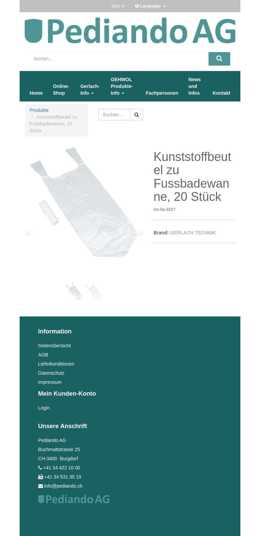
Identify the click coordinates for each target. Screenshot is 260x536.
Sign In (118, 5)
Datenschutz (51, 373)
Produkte (39, 110)
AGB (43, 354)
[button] (30, 229)
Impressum (50, 382)
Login (44, 408)
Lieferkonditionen (56, 364)
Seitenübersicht (54, 345)
